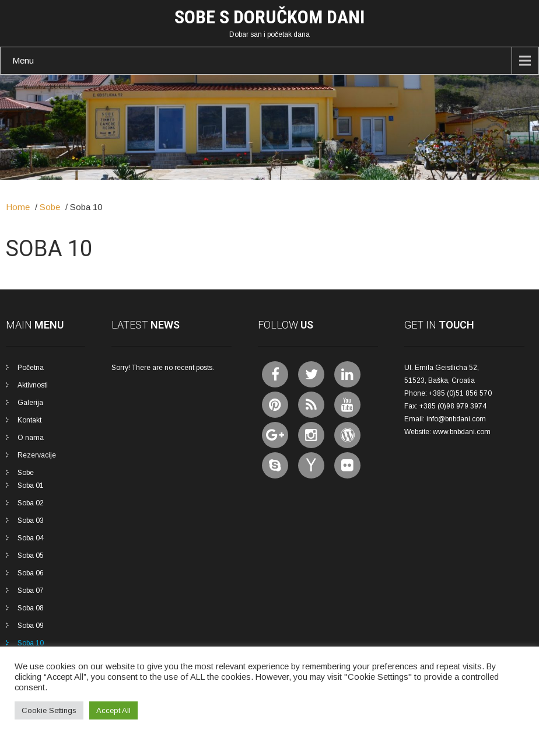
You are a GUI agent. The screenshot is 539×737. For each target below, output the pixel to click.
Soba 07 (31, 590)
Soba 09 (31, 625)
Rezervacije (37, 455)
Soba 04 (31, 538)
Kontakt (29, 420)
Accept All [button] (113, 710)
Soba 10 (31, 643)
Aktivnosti (33, 385)
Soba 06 (31, 573)
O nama (31, 438)
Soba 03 (31, 520)
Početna (31, 368)
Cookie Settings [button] (49, 710)
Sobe (50, 207)
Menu (23, 60)
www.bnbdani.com (462, 432)
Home (18, 207)
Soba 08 (31, 608)
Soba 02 (31, 503)
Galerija (30, 403)
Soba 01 (31, 485)
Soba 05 (31, 555)
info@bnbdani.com (456, 419)
